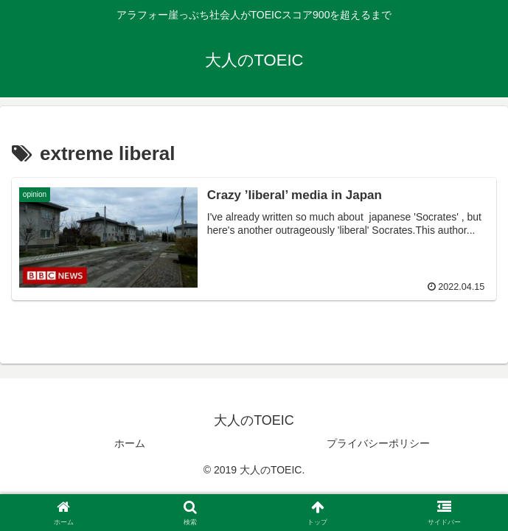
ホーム (129, 443)
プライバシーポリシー (378, 443)
